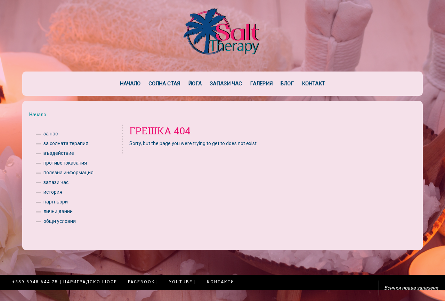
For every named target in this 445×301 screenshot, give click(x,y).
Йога (195, 84)
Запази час (226, 84)
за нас (50, 133)
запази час (55, 182)
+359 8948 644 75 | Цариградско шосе (64, 281)
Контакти (220, 281)
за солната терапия (65, 143)
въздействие (58, 153)
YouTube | (182, 281)
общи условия (59, 221)
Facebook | (143, 281)
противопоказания (65, 163)
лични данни (58, 211)
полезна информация (68, 172)
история (52, 192)
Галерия (261, 84)
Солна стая (164, 84)
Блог (287, 84)
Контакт (313, 84)
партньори (55, 201)
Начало (130, 84)
